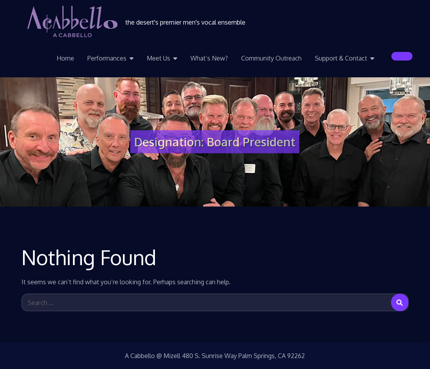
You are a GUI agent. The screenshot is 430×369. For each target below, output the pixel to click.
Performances (106, 58)
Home (65, 58)
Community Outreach (271, 58)
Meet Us (158, 58)
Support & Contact (341, 58)
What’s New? (209, 58)
